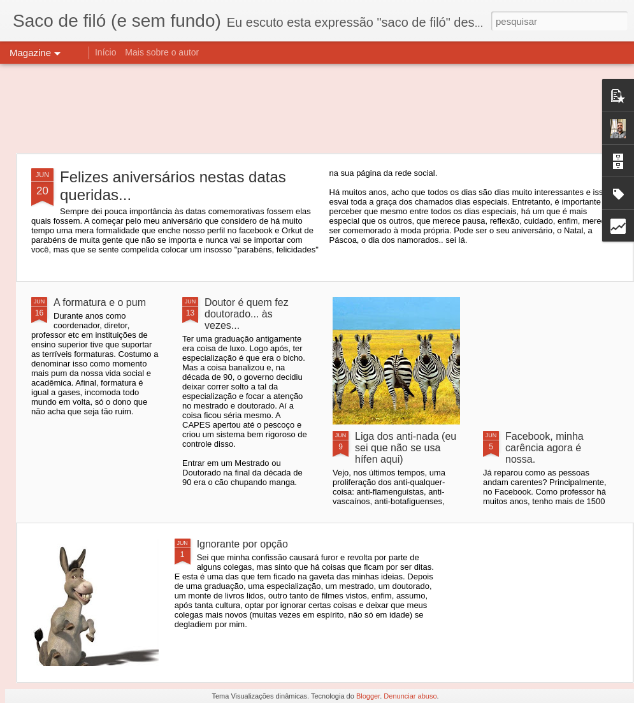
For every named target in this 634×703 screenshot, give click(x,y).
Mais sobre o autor (162, 52)
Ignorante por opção (242, 544)
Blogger (368, 696)
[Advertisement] (317, 108)
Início (105, 52)
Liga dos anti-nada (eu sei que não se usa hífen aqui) (405, 448)
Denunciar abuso (410, 696)
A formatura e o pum (100, 302)
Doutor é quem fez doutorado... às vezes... (247, 314)
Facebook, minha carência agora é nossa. (544, 448)
